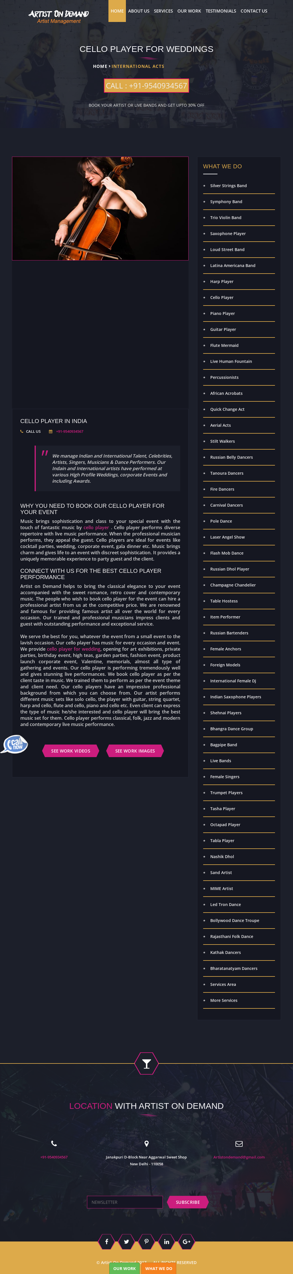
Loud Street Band (227, 249)
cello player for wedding (73, 649)
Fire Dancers (222, 489)
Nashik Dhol (222, 856)
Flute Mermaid (224, 345)
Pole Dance (221, 521)
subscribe (188, 1202)
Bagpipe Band (223, 744)
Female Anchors (225, 649)
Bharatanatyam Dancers (234, 968)
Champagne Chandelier (233, 585)
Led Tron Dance (225, 904)
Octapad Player (225, 824)
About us (138, 11)
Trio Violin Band (225, 217)
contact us (254, 11)
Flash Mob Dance (226, 553)
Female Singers (224, 776)
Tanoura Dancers (226, 473)
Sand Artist (221, 872)
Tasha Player (222, 808)
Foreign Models (225, 665)
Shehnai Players (225, 712)
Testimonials (221, 11)
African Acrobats (226, 393)
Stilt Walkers (222, 441)
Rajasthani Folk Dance (231, 936)
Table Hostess (224, 601)
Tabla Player (222, 840)
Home (117, 11)
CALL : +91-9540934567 (146, 85)
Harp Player (221, 281)
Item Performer (225, 617)
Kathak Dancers (225, 952)
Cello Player (221, 297)
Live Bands (220, 760)
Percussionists (224, 377)
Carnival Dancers (226, 505)
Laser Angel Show (227, 537)
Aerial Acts (220, 425)
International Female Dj (233, 680)
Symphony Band (226, 201)
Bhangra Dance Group (231, 728)
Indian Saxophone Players (235, 696)
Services (163, 11)
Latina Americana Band (233, 265)
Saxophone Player (228, 233)
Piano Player (222, 313)
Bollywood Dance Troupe (234, 920)
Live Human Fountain (231, 361)
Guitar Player (223, 329)
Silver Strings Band (228, 185)
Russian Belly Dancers (231, 457)
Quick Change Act (227, 409)
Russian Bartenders (229, 633)
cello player (96, 527)
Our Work (189, 11)
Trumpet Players (226, 792)
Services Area (223, 984)
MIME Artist (221, 888)
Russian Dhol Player (229, 569)
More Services (223, 1000)
